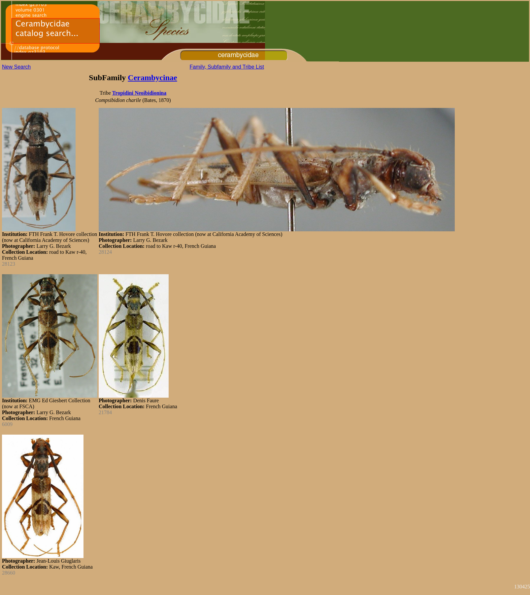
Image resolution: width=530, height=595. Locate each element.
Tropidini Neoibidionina (139, 93)
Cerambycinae (152, 77)
